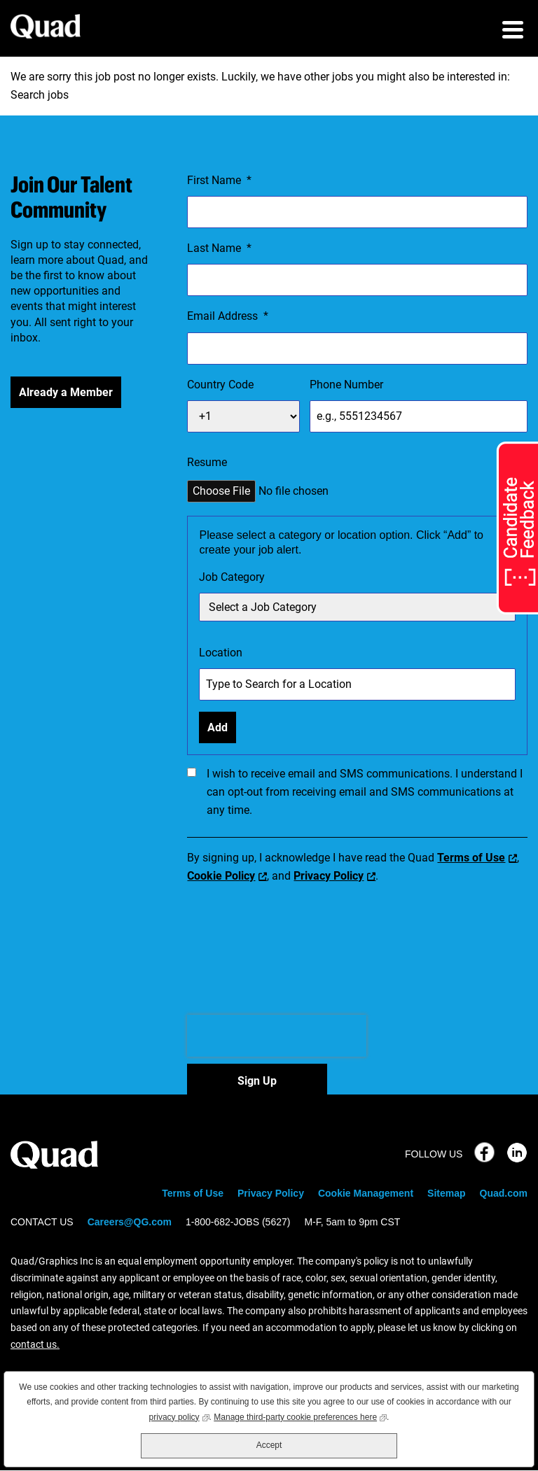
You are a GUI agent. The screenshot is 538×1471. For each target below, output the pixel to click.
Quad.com (503, 1193)
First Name (219, 180)
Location (220, 652)
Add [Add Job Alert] (217, 727)
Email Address (227, 316)
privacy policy (179, 1416)
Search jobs (40, 94)
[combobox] (357, 684)
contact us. (35, 1344)
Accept (269, 1445)
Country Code (220, 384)
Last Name (219, 248)
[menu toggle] (512, 31)
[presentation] (276, 1036)
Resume (207, 462)
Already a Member (66, 392)
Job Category (232, 577)
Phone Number (346, 384)
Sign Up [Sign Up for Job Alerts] (257, 1081)
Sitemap (446, 1193)
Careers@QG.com (130, 1221)
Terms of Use (471, 857)
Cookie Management (365, 1193)
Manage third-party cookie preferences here (300, 1416)
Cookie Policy (221, 875)
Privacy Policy (329, 875)
